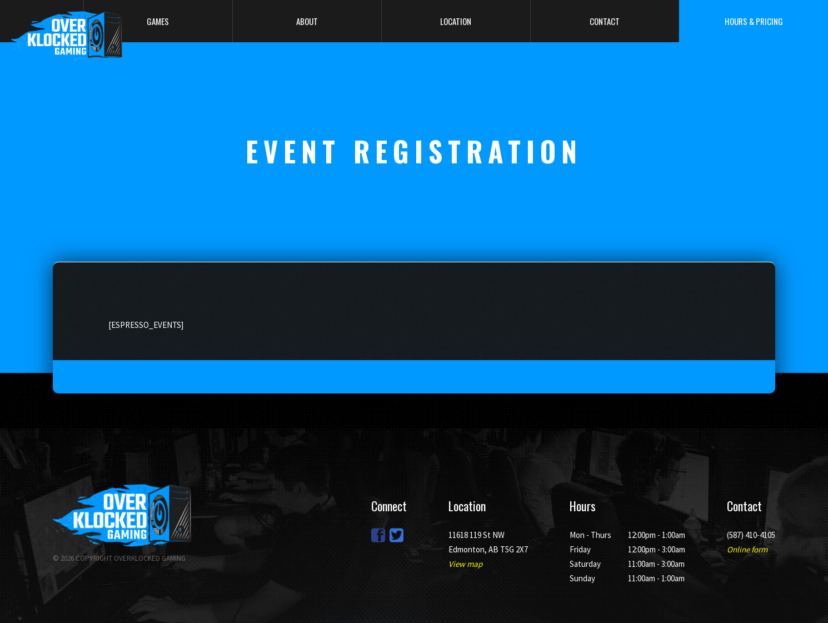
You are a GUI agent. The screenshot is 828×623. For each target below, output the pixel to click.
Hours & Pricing (754, 21)
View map (465, 564)
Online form (747, 549)
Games (158, 21)
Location (455, 21)
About (307, 21)
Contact (605, 21)
